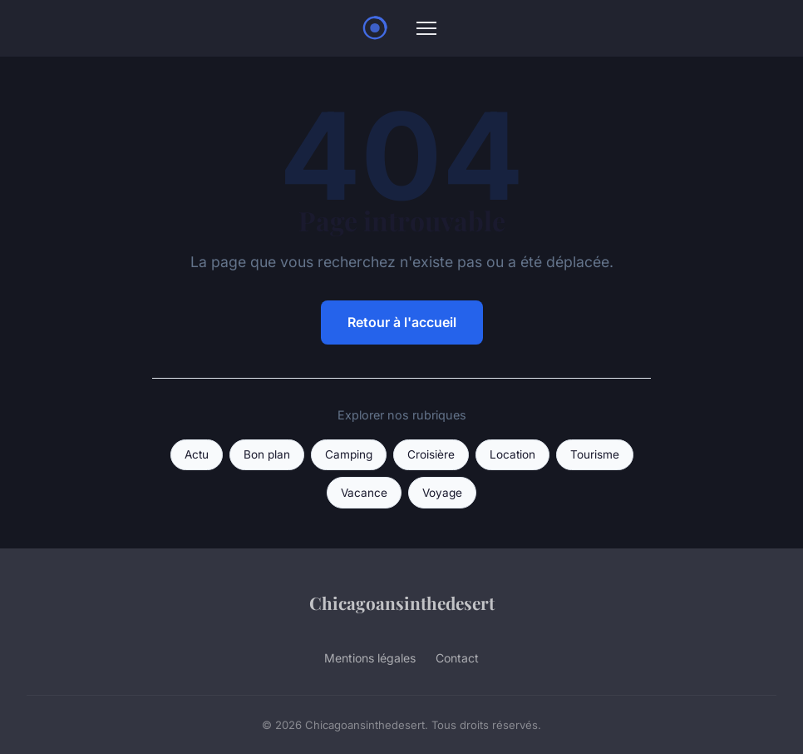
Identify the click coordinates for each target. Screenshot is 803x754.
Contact (457, 658)
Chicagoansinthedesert (402, 602)
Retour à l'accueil (401, 322)
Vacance (364, 492)
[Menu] (426, 28)
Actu (197, 454)
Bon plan (267, 454)
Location (512, 454)
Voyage (442, 492)
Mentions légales (370, 658)
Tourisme (594, 454)
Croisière (431, 454)
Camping (348, 454)
